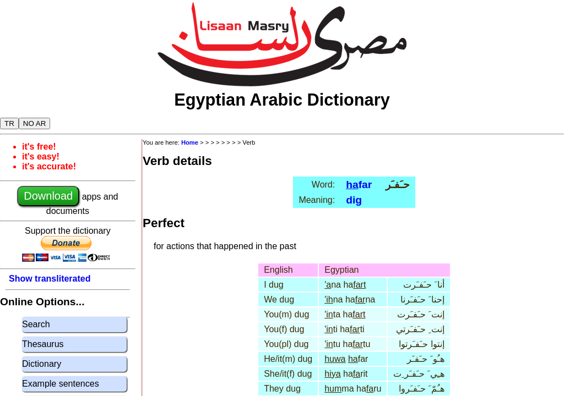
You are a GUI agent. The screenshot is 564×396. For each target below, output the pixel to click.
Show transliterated (49, 278)
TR (9, 123)
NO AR (34, 123)
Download (48, 196)
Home (189, 142)
